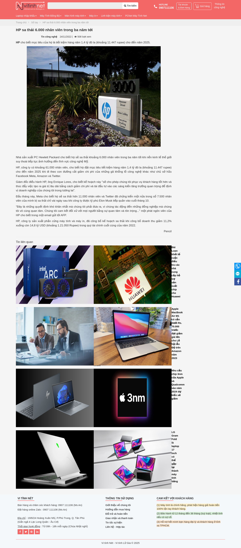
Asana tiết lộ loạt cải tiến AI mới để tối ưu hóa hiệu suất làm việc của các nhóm (55, 337)
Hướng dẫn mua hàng (117, 509)
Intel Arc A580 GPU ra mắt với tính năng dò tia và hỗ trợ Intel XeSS (55, 275)
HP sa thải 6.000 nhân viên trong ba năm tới (66, 22)
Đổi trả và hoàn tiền (116, 513)
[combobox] (93, 5)
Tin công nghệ (49, 36)
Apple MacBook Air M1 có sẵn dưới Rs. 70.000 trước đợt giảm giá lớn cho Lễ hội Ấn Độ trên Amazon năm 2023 (133, 337)
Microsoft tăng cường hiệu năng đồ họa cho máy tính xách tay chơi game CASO (55, 460)
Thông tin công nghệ (219, 6)
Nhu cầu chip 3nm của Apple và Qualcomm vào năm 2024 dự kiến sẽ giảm (133, 399)
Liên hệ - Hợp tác (115, 526)
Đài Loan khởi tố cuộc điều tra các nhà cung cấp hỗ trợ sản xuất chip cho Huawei (133, 275)
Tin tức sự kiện (113, 522)
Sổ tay (34, 22)
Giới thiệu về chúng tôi (118, 505)
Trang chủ (21, 22)
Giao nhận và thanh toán (119, 518)
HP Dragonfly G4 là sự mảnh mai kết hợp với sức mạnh (55, 399)
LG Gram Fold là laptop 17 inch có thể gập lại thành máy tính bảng (133, 460)
